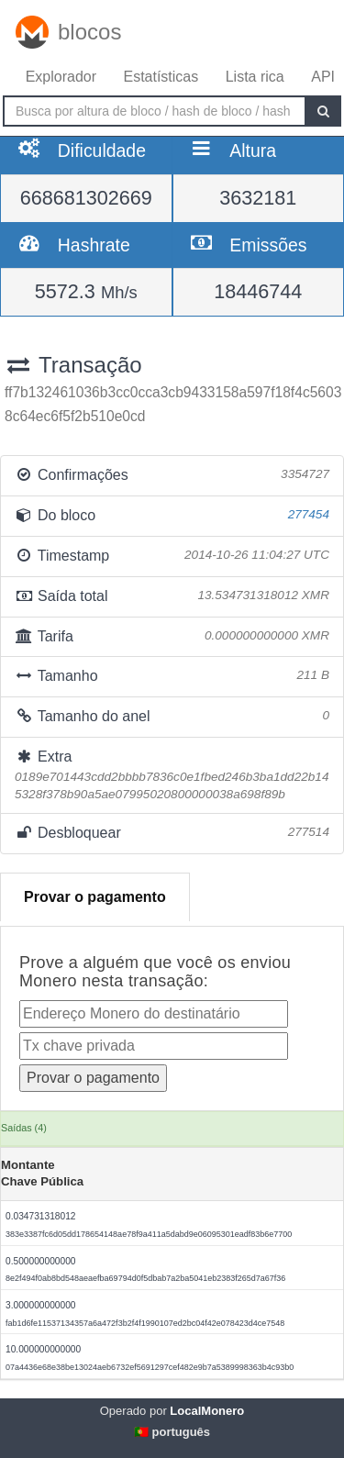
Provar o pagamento (95, 897)
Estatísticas (160, 76)
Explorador (61, 76)
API (323, 76)
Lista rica (255, 76)
